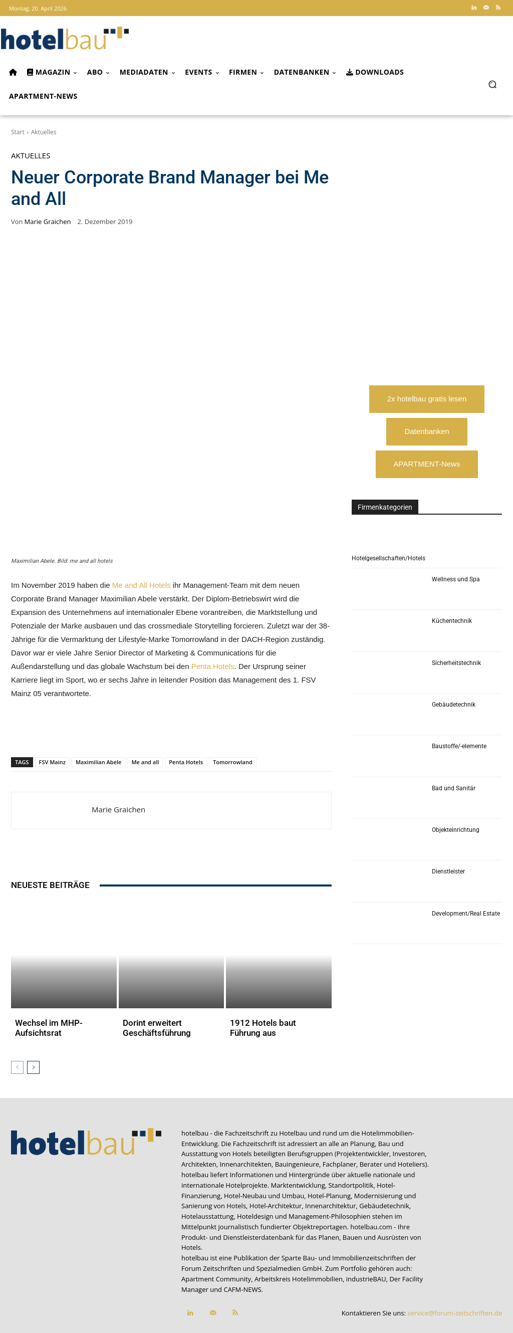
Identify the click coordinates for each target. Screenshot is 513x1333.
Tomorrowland (232, 762)
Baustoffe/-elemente (459, 746)
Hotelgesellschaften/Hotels (388, 558)
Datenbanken (426, 431)
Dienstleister (448, 871)
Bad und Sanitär (453, 788)
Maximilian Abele (98, 762)
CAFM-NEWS (242, 1253)
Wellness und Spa (456, 579)
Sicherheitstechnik (456, 662)
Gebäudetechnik (453, 704)
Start (18, 132)
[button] (492, 84)
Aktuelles (44, 132)
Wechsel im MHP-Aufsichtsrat (45, 995)
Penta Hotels (212, 666)
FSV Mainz (52, 762)
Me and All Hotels (141, 585)
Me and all (145, 762)
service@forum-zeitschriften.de (454, 1277)
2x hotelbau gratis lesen (426, 398)
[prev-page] (17, 1031)
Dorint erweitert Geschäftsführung (152, 995)
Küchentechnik (452, 620)
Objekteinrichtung (455, 829)
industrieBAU (366, 1243)
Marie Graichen (48, 221)
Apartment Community (216, 1243)
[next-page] (33, 1031)
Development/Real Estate (466, 913)
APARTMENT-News (427, 464)
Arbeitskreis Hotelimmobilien (298, 1243)
